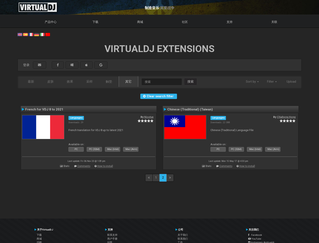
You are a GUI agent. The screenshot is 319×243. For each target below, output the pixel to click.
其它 (128, 81)
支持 (230, 22)
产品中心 (51, 22)
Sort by (252, 81)
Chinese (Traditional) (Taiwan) (190, 109)
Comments (83, 166)
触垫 (109, 81)
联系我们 (183, 238)
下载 (95, 22)
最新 (31, 81)
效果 (70, 81)
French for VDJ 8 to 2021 (44, 109)
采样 (89, 81)
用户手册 (112, 238)
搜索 (190, 81)
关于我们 (183, 234)
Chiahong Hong (286, 117)
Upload (291, 81)
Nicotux (148, 117)
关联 (274, 22)
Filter (272, 81)
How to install (105, 166)
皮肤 (50, 81)
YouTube (254, 238)
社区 (185, 22)
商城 (140, 22)
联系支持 (112, 234)
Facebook (255, 234)
